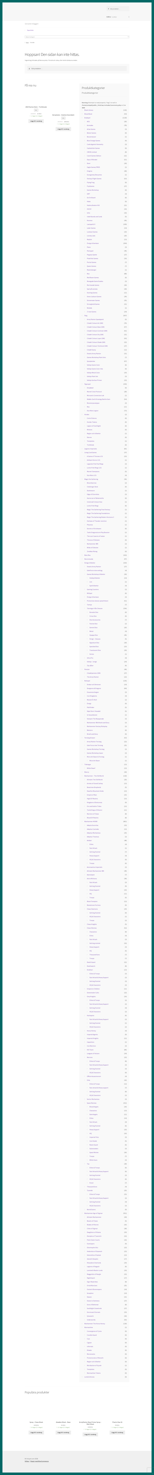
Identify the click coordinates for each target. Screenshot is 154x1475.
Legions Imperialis (90, 449)
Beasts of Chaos (92, 1221)
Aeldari (89, 840)
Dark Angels (93, 1114)
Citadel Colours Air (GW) (95, 323)
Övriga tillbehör (89, 563)
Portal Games (91, 262)
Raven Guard (93, 1145)
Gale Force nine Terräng (95, 745)
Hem (27, 42)
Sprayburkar (91, 361)
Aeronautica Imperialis (94, 867)
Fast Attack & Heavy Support (99, 977)
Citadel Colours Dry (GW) (95, 335)
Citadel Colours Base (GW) (95, 327)
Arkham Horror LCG (93, 460)
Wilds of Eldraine (92, 548)
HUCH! (89, 209)
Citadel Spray (91, 350)
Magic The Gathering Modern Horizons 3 (100, 517)
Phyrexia (90, 525)
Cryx (88, 1339)
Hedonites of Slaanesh (94, 1251)
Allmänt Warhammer (94, 1217)
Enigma (89, 171)
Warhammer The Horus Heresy (94, 1324)
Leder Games (91, 228)
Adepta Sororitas (92, 825)
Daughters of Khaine (94, 1232)
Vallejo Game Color (93, 365)
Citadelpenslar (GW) (93, 673)
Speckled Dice (94, 646)
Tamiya (89, 605)
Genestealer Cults (93, 993)
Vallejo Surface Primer (94, 380)
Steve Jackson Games (94, 297)
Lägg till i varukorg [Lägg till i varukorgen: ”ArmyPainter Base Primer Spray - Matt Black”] (90, 1434)
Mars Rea (87, 555)
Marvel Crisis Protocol (94, 392)
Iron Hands (93, 1141)
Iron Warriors (91, 1046)
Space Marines (91, 1103)
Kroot (91, 1183)
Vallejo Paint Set (92, 376)
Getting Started (94, 852)
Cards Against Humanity (95, 144)
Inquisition (90, 1042)
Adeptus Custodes (93, 829)
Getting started (94, 943)
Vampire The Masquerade (95, 719)
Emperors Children (93, 989)
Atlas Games (91, 129)
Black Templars (92, 901)
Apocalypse (91, 875)
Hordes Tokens (92, 422)
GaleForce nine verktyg (94, 570)
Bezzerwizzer (91, 137)
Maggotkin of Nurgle (94, 1274)
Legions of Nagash (93, 1266)
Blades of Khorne (93, 1225)
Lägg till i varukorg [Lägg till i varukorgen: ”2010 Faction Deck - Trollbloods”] (36, 121)
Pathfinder (90, 707)
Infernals (90, 1346)
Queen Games (91, 266)
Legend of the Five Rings (95, 464)
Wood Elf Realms (92, 818)
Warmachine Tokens (94, 1373)
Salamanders (93, 1149)
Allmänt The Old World (94, 780)
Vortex (91, 654)
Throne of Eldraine (93, 540)
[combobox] (77, 36)
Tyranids (90, 1190)
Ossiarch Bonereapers (94, 1289)
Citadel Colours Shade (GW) (96, 342)
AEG (88, 121)
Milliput (89, 593)
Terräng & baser (89, 738)
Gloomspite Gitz (92, 1247)
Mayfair (89, 239)
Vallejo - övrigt (92, 662)
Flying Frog (90, 182)
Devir (88, 163)
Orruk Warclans (92, 1285)
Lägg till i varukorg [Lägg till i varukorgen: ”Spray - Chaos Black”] (36, 1432)
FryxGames (90, 186)
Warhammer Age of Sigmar (93, 1213)
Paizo (89, 247)
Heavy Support (94, 856)
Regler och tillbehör (94, 433)
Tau (88, 1164)
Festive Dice (93, 624)
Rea (88, 274)
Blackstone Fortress (94, 905)
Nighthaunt (91, 1278)
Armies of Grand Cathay (95, 783)
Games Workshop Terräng (95, 749)
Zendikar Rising (92, 551)
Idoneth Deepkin (92, 1259)
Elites (91, 844)
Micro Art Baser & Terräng (95, 757)
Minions (89, 430)
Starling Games (92, 293)
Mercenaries (91, 1354)
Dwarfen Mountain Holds (95, 791)
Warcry (86, 772)
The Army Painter (93, 677)
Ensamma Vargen (93, 692)
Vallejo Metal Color (93, 373)
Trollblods (90, 445)
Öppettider (30, 30)
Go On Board (91, 198)
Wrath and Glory (92, 734)
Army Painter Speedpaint (95, 319)
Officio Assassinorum (94, 1076)
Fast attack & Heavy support (98, 1088)
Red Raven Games (93, 278)
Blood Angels (93, 1107)
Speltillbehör (94, 586)
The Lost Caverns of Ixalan (96, 536)
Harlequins (90, 1015)
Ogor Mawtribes (92, 1282)
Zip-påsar (90, 665)
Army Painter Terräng (94, 742)
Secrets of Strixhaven (94, 529)
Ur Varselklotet (92, 715)
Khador (89, 1350)
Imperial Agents (92, 1034)
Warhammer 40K (92, 544)
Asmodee (90, 125)
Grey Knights (91, 996)
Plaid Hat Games (92, 258)
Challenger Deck (92, 487)
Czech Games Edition (94, 156)
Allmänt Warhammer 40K (95, 871)
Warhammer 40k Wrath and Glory (98, 723)
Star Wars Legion (92, 411)
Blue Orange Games (93, 141)
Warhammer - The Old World (94, 776)
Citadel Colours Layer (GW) (96, 338)
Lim (90, 582)
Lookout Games (92, 232)
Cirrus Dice (93, 616)
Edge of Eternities (93, 494)
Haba (88, 201)
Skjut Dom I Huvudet (94, 711)
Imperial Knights (92, 1038)
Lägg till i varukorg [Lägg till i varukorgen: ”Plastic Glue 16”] (117, 1432)
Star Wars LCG (91, 475)
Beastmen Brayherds (94, 787)
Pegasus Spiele (92, 255)
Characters (93, 932)
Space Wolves (94, 1152)
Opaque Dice (93, 635)
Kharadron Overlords (94, 1263)
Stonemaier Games (93, 300)
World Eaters (91, 1209)
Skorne (89, 437)
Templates (90, 441)
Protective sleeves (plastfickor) (97, 601)
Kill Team (90, 1050)
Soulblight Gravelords (94, 1308)
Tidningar (87, 764)
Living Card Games (90, 452)
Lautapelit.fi (91, 224)
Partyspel (90, 251)
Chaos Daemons (92, 909)
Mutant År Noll (92, 700)
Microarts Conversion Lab (95, 395)
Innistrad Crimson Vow (94, 502)
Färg (85, 316)
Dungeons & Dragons (94, 688)
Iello (88, 213)
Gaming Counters (93, 589)
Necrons (90, 1057)
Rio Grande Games (93, 285)
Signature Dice (94, 643)
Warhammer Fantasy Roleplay (97, 726)
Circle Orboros (92, 418)
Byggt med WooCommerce (40, 1461)
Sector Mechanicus (93, 1099)
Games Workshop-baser (95, 753)
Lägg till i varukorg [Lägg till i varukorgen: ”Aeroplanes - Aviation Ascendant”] (63, 129)
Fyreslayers (90, 1244)
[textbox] (77, 37)
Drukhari (90, 970)
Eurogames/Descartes (94, 175)
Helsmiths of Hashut (94, 1255)
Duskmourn (91, 491)
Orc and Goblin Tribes (94, 806)
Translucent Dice (95, 650)
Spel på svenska (92, 289)
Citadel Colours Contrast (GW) (97, 331)
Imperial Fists (94, 1137)
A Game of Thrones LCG (95, 456)
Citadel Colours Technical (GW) (97, 346)
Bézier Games (91, 133)
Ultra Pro (90, 658)
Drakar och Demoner (94, 684)
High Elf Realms (92, 799)
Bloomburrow (91, 483)
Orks (88, 1080)
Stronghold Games (93, 304)
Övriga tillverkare (93, 243)
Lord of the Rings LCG (94, 468)
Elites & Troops (94, 974)
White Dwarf (91, 768)
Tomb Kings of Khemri (94, 810)
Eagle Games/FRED (93, 167)
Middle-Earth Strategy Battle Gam (98, 399)
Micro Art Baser (94, 761)
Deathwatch (91, 966)
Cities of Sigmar (92, 1228)
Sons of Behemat (93, 1305)
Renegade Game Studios (95, 281)
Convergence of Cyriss (94, 1331)
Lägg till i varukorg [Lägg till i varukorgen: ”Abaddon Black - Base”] (63, 1432)
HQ (90, 894)
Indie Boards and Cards (94, 217)
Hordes (86, 414)
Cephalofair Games (93, 148)
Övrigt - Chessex (94, 639)
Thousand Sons (94, 955)
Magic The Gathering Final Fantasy (98, 510)
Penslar (87, 669)
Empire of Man (92, 795)
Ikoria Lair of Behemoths (95, 498)
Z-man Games (91, 312)
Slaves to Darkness (93, 1301)
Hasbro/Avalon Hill (93, 205)
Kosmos (89, 220)
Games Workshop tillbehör (96, 574)
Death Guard (91, 962)
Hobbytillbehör (94, 578)
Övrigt (89, 703)
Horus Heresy (91, 1031)
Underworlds (91, 1320)
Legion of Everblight (94, 426)
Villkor (27, 1461)
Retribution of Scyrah (94, 1365)
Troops (91, 863)
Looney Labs (91, 236)
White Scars (93, 1160)
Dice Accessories (94, 620)
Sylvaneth (90, 1316)
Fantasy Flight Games (94, 179)
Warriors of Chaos (93, 814)
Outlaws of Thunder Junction (97, 521)
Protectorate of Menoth (95, 1358)
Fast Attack (93, 848)
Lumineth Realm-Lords (95, 1270)
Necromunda (88, 559)
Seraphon (90, 1293)
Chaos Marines (92, 928)
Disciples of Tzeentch (94, 1236)
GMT (88, 194)
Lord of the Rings (93, 506)
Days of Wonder (92, 160)
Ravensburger (91, 270)
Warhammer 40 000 (90, 821)
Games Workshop (93, 190)
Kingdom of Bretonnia (94, 802)
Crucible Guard (92, 1335)
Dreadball (90, 388)
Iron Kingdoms (92, 696)
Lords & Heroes (89, 1377)
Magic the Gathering (91, 479)
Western (90, 730)
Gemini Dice (93, 627)
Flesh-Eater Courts (93, 1240)
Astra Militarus (92, 879)
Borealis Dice (93, 612)
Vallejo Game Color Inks (95, 369)
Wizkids (89, 308)
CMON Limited (92, 152)
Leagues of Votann (93, 1053)
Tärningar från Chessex (94, 608)
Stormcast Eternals (93, 1312)
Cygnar (89, 1343)
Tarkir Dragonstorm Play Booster (98, 532)
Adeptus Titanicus (93, 837)
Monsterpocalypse (93, 403)
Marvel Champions (93, 471)
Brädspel (87, 118)
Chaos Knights (92, 924)
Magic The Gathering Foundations (98, 513)
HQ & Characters (95, 860)
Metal (91, 631)
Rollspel (87, 681)
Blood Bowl (88, 114)
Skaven (89, 1297)
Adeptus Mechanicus (93, 833)
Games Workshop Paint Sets (96, 357)
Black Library (88, 110)
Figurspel (87, 384)
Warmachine (88, 1327)
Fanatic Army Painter (94, 354)
